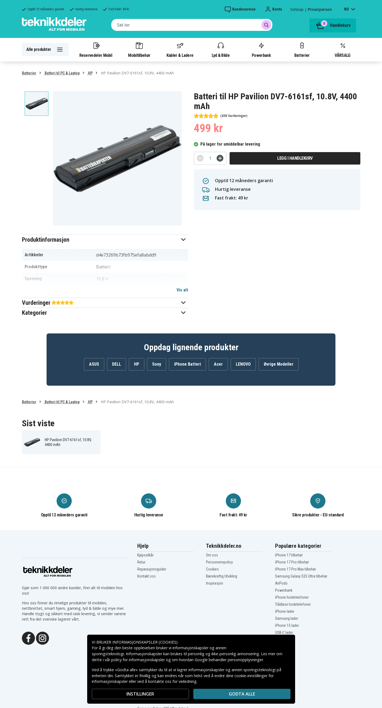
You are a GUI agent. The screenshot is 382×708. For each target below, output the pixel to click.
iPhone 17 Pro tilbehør (292, 562)
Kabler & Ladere (180, 49)
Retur (141, 562)
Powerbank (261, 49)
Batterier (302, 49)
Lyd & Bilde (221, 49)
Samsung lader (286, 618)
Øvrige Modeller (278, 364)
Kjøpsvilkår (145, 555)
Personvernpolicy (219, 562)
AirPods (281, 583)
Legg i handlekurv (295, 158)
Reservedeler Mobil (95, 49)
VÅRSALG (342, 49)
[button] (105, 240)
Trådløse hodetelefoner (293, 604)
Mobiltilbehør (139, 49)
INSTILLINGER (140, 694)
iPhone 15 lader (287, 625)
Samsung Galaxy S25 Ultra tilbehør (301, 576)
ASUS (94, 364)
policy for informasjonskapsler (138, 659)
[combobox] (191, 25)
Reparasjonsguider (151, 569)
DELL (116, 364)
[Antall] (210, 158)
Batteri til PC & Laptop (62, 73)
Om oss (212, 555)
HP (90, 73)
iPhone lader (284, 611)
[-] (200, 158)
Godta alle (242, 694)
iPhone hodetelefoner (292, 597)
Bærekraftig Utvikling (221, 576)
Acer (218, 364)
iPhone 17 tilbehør (289, 555)
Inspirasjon (214, 583)
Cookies (212, 569)
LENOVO (243, 364)
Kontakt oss (146, 576)
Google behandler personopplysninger (229, 659)
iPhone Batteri (187, 364)
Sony (156, 364)
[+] (220, 158)
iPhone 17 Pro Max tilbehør (295, 569)
